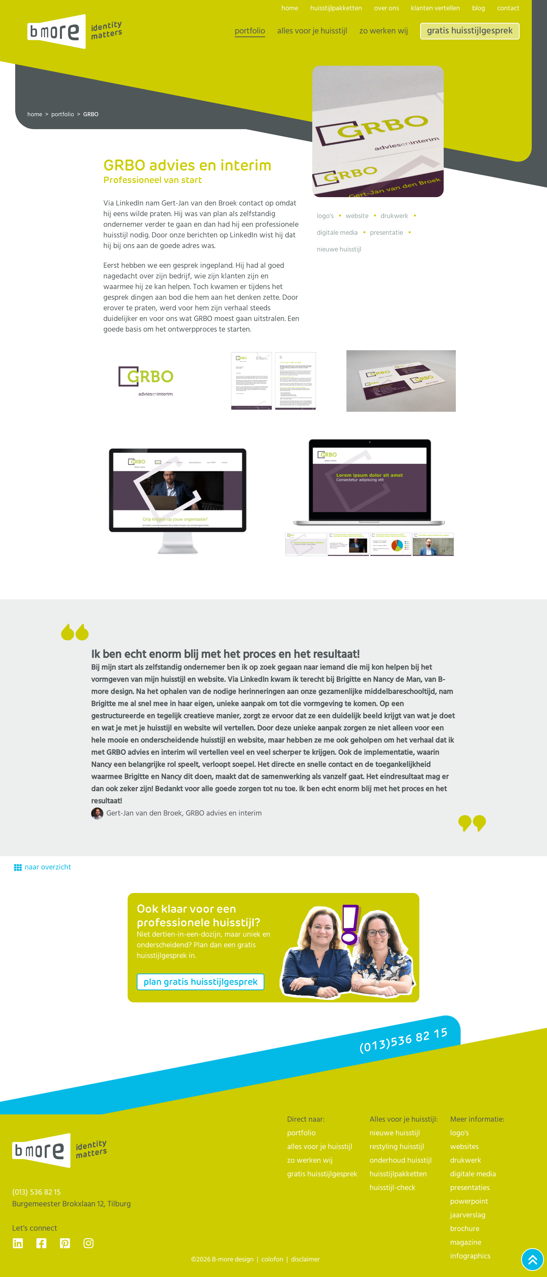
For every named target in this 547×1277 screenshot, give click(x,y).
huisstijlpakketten (336, 8)
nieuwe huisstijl (395, 1133)
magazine (465, 1242)
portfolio (62, 114)
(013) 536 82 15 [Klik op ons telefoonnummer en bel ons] (36, 1192)
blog (478, 8)
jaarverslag (467, 1215)
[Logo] (74, 31)
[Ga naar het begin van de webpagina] (532, 1259)
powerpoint (469, 1201)
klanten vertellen (435, 8)
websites (464, 1146)
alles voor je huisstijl (312, 31)
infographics (470, 1256)
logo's (459, 1133)
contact (508, 8)
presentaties (470, 1187)
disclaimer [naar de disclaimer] (305, 1259)
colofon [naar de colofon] (272, 1259)
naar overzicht (42, 867)
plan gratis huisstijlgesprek (201, 981)
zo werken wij (383, 31)
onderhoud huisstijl (401, 1160)
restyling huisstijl (397, 1146)
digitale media (473, 1174)
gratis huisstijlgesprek (470, 31)
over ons (386, 8)
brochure (464, 1228)
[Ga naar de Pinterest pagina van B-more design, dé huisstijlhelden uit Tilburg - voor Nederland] (65, 1243)
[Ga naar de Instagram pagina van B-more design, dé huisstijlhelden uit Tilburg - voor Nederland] (88, 1243)
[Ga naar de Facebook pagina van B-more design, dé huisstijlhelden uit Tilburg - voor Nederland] (41, 1243)
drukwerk (465, 1160)
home (34, 114)
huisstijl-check (393, 1187)
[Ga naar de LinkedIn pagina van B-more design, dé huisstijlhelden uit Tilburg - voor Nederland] (18, 1243)
